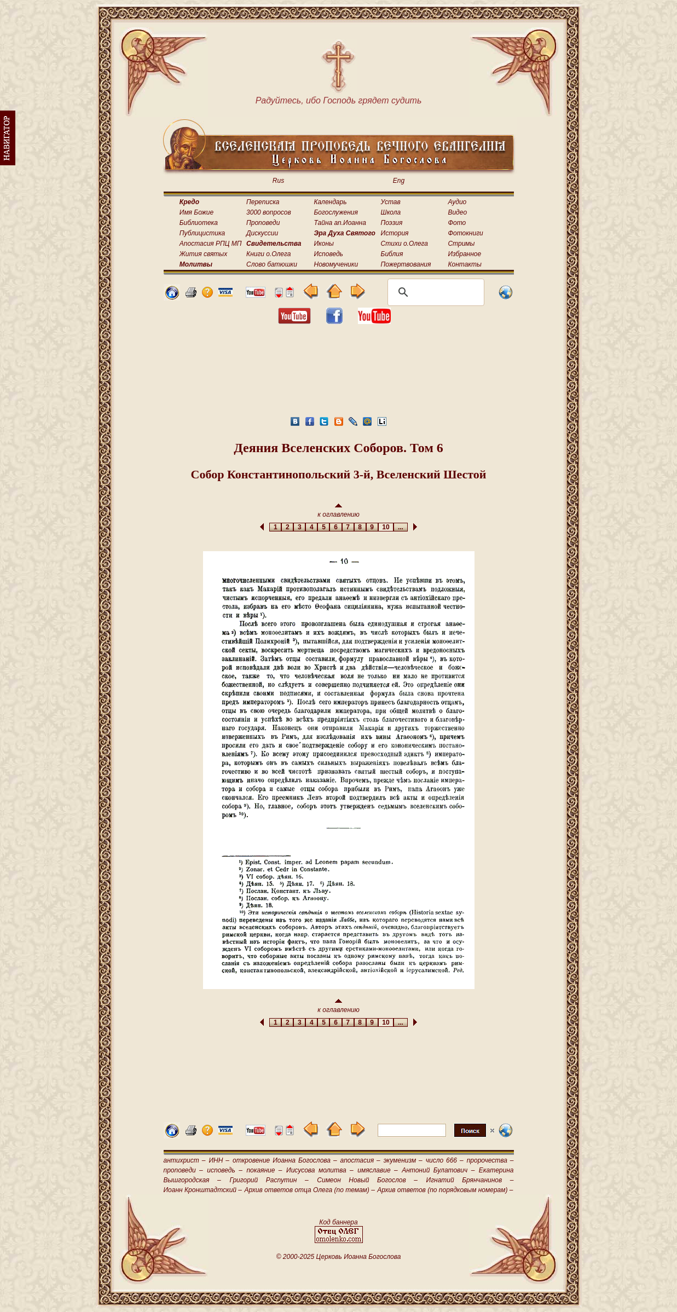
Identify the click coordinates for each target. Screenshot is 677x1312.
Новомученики (336, 264)
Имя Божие (196, 212)
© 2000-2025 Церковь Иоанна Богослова (338, 1257)
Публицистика (202, 233)
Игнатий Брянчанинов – (470, 1180)
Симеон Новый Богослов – (367, 1180)
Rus (278, 180)
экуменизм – (403, 1160)
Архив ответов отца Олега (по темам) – (309, 1190)
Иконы (324, 243)
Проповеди (263, 223)
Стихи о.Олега (404, 243)
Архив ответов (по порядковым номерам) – (445, 1190)
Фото (457, 223)
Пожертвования (406, 264)
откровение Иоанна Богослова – (285, 1160)
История (395, 233)
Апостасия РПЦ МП (211, 243)
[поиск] (434, 292)
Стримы (461, 243)
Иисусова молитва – (320, 1170)
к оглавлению (338, 511)
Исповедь (328, 254)
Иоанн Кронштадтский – (203, 1190)
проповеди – (183, 1170)
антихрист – (185, 1160)
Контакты (465, 264)
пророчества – (490, 1160)
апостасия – (360, 1160)
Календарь (330, 202)
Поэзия (392, 223)
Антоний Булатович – (438, 1170)
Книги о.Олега (268, 254)
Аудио (457, 202)
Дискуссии (262, 233)
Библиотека (199, 223)
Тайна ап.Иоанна (340, 223)
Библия (392, 254)
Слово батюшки (271, 264)
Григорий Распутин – (268, 1180)
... (400, 527)
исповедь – (224, 1170)
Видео (457, 212)
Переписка (262, 202)
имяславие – (377, 1170)
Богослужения (336, 212)
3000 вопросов (268, 212)
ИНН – (219, 1160)
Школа (391, 212)
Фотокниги (465, 233)
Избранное (464, 254)
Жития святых (203, 254)
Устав (391, 202)
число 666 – (445, 1160)
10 (386, 527)
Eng (398, 180)
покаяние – (264, 1170)
